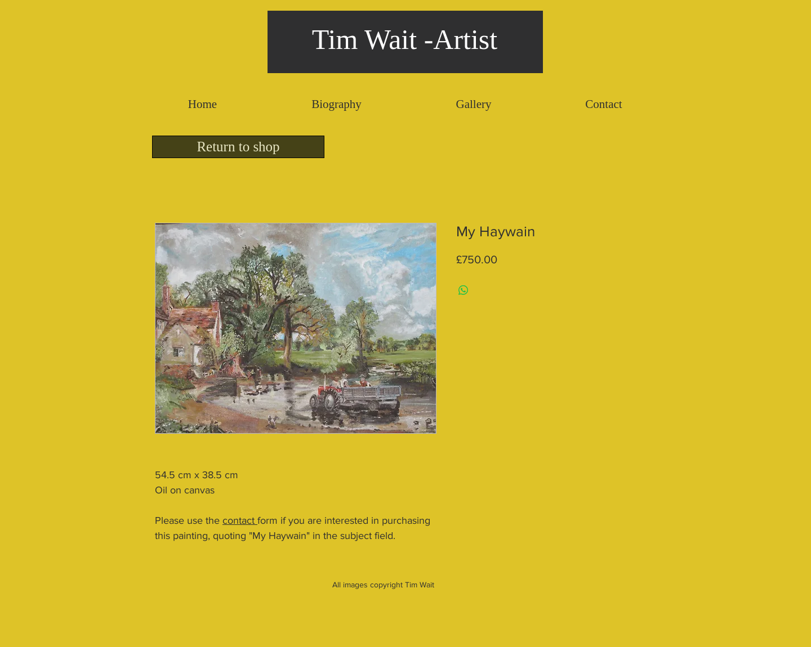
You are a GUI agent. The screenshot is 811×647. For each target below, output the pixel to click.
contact (239, 520)
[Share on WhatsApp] (463, 290)
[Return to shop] (238, 147)
